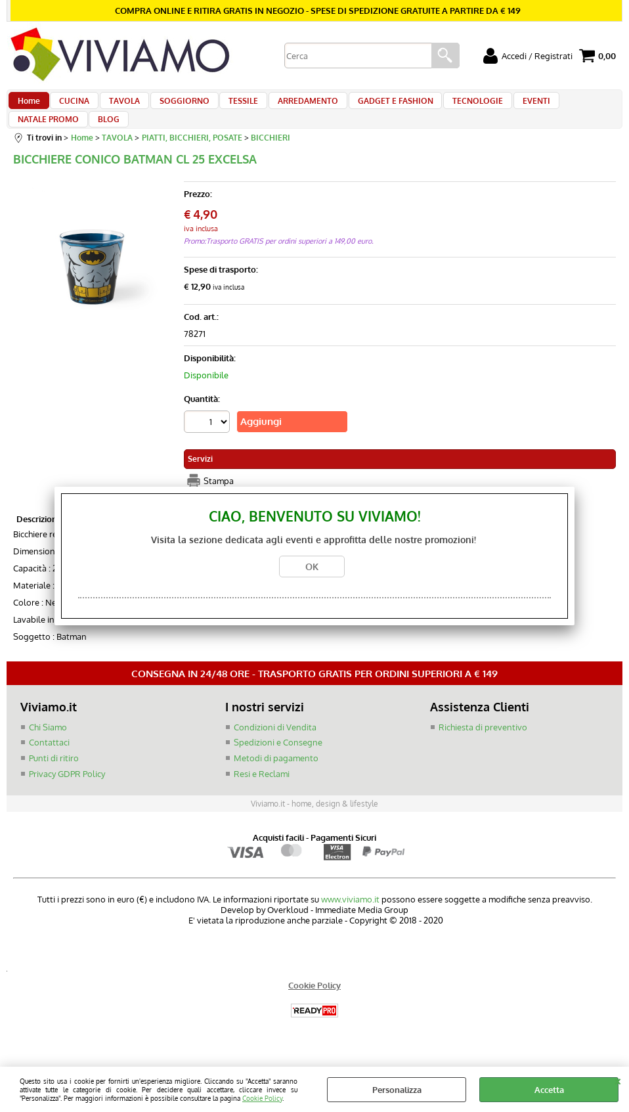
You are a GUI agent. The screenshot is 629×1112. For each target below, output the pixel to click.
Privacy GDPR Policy (67, 796)
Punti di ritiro (54, 781)
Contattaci (49, 765)
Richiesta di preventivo (483, 750)
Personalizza (397, 1089)
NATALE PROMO (566, 106)
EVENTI (506, 106)
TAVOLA (116, 106)
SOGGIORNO (173, 106)
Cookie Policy (262, 1098)
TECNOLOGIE (451, 106)
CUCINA (70, 106)
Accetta (549, 1089)
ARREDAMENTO (289, 106)
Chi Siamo (48, 750)
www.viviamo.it (350, 922)
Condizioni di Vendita (275, 750)
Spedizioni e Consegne (278, 765)
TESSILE (228, 106)
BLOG (28, 137)
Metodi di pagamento (276, 781)
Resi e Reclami (262, 796)
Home (28, 106)
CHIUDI (617, 1079)
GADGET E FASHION (372, 106)
